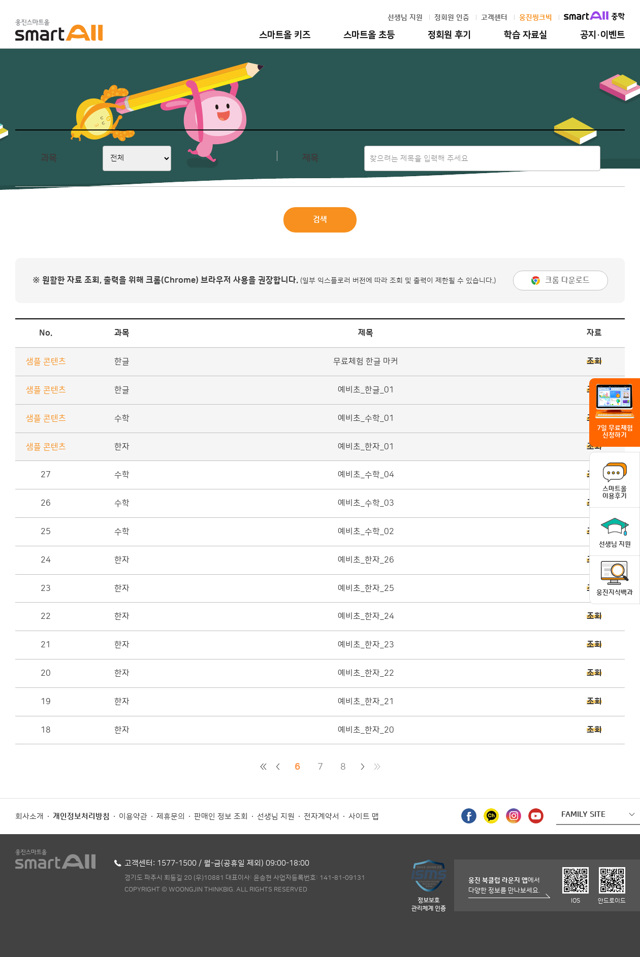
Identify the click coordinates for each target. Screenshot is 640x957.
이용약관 (133, 816)
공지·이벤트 (602, 35)
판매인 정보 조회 (221, 816)
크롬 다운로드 (567, 280)
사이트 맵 (363, 816)
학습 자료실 (525, 35)
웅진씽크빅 (535, 18)
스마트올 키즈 (284, 35)
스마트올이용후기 (614, 492)
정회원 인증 (451, 18)
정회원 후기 (449, 35)
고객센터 (494, 18)
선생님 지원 (405, 18)
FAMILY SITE (583, 814)
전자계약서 (321, 816)
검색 (320, 219)
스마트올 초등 (369, 35)
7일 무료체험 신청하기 (615, 431)
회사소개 (29, 816)
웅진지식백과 (614, 592)
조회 (594, 361)
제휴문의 (170, 816)
